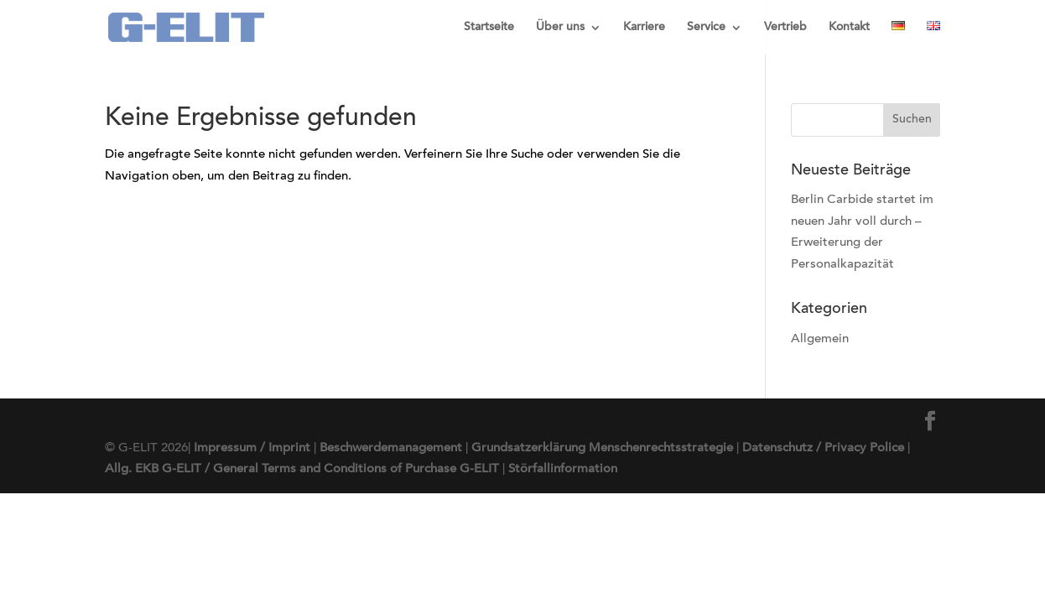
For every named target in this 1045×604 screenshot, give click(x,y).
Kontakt (849, 28)
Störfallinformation (562, 469)
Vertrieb (785, 28)
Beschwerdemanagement (391, 448)
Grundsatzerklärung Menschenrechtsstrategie (602, 448)
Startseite (489, 28)
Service (706, 28)
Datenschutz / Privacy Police (823, 448)
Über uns (560, 28)
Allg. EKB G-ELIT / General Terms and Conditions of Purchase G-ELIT (302, 469)
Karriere (644, 28)
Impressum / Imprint (252, 448)
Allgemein (820, 339)
